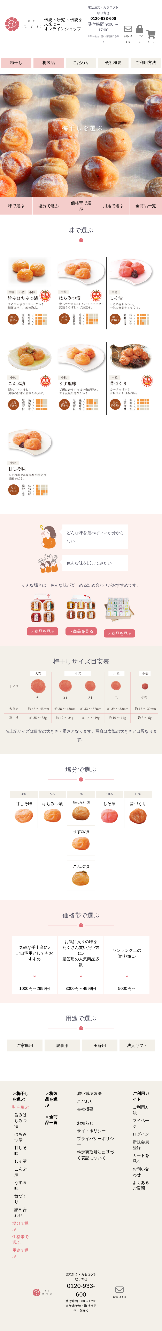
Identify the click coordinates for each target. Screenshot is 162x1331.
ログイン (141, 1134)
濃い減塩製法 (89, 1093)
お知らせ (85, 1123)
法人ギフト (137, 1045)
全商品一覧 (146, 205)
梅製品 (49, 62)
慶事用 (62, 1045)
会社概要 (113, 62)
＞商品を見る (42, 631)
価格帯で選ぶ (81, 206)
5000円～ (127, 988)
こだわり (81, 62)
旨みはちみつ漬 (20, 1121)
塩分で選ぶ (48, 205)
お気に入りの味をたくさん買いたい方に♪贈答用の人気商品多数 (80, 953)
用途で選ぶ (113, 205)
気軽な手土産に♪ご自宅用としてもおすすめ (34, 953)
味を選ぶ (20, 1107)
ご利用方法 (146, 62)
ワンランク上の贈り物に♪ (127, 953)
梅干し (16, 62)
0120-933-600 (103, 18)
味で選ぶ (16, 205)
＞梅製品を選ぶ (51, 1099)
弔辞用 (100, 1045)
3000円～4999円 (80, 988)
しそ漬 (20, 1161)
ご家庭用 (25, 1045)
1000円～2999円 (34, 988)
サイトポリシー (91, 1131)
